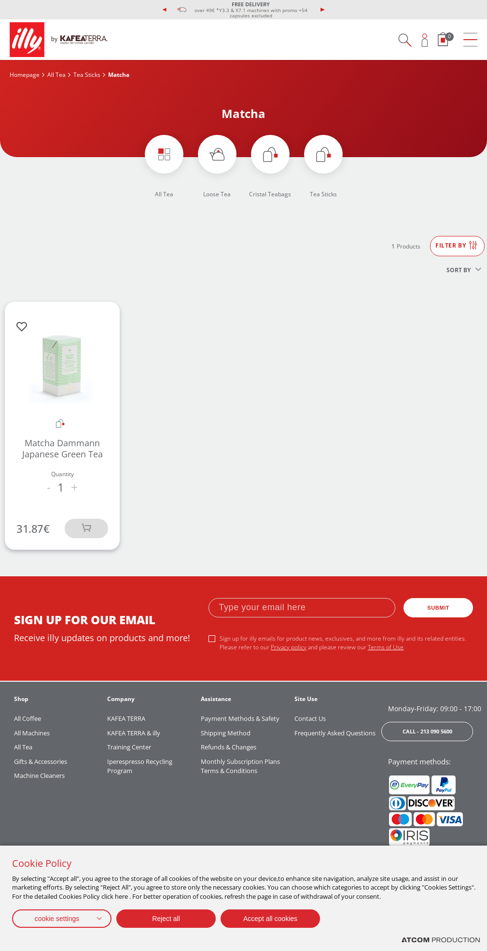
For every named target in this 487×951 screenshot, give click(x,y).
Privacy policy (288, 647)
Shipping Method (225, 733)
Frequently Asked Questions (335, 733)
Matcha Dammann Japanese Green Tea (62, 448)
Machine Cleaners (39, 775)
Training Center (129, 747)
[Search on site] (404, 39)
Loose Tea (217, 194)
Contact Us (310, 718)
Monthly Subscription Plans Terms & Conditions (240, 766)
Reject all (166, 918)
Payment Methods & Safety (240, 718)
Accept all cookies (270, 918)
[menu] (470, 40)
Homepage (25, 75)
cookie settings (57, 918)
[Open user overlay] (424, 39)
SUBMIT (438, 608)
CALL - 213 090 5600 (427, 731)
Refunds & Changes (228, 747)
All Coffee (27, 718)
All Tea (56, 75)
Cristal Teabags (270, 194)
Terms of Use (386, 647)
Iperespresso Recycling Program (139, 766)
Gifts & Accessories (40, 761)
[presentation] (164, 9)
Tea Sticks (86, 75)
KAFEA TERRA (126, 718)
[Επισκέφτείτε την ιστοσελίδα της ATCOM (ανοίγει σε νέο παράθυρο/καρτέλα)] (441, 940)
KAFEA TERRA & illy (133, 733)
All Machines (32, 733)
